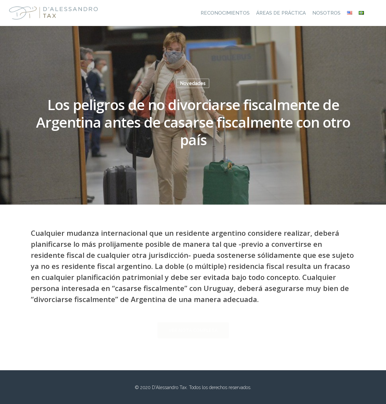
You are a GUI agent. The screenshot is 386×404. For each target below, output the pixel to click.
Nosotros (326, 13)
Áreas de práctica (281, 13)
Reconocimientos (225, 13)
